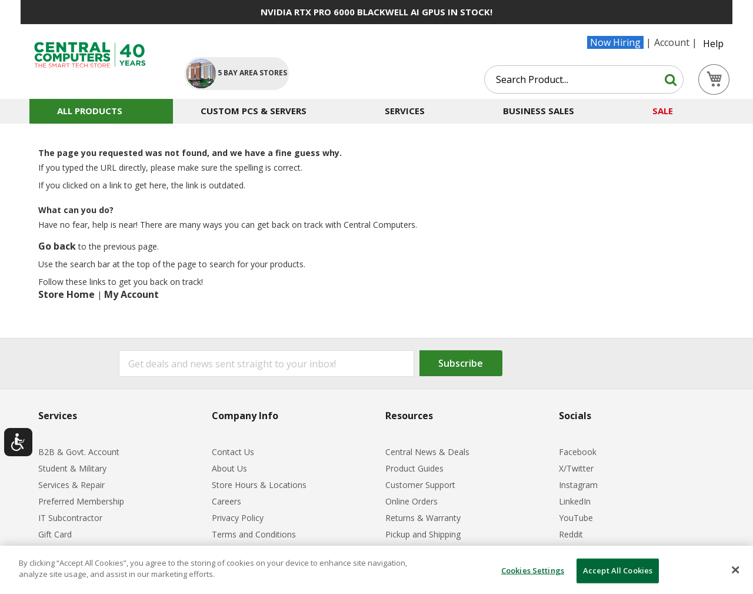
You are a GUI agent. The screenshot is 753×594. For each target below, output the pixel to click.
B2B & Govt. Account (78, 451)
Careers (226, 501)
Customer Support (420, 484)
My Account (131, 294)
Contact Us (233, 451)
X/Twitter (576, 468)
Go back (57, 246)
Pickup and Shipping (423, 534)
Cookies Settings (532, 570)
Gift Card (55, 534)
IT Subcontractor (70, 517)
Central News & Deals (427, 451)
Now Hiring (615, 42)
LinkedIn (575, 501)
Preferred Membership (81, 501)
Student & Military (72, 468)
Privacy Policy (238, 517)
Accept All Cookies (617, 570)
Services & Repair (71, 484)
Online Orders (411, 501)
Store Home (66, 294)
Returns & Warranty (423, 517)
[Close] (735, 570)
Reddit (571, 534)
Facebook (578, 451)
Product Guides (414, 468)
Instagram (578, 484)
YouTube (576, 517)
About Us (229, 468)
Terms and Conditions (254, 534)
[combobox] (584, 79)
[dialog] (376, 570)
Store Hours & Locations (259, 484)
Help (713, 43)
